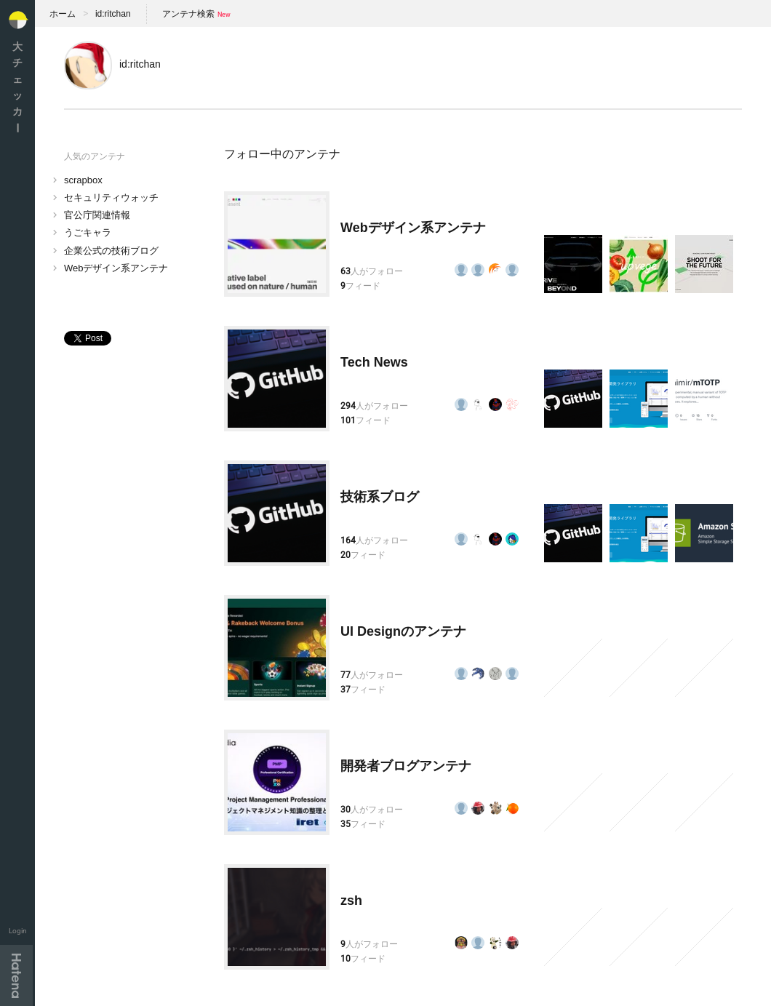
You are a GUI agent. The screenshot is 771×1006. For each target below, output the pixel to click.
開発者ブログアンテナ (405, 766)
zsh (351, 900)
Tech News (374, 362)
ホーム (62, 14)
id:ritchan (113, 14)
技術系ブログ (379, 497)
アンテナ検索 (188, 14)
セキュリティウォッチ (111, 197)
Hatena (16, 975)
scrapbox (83, 180)
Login (18, 931)
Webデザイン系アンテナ (116, 268)
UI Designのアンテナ (403, 631)
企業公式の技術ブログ (111, 250)
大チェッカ (17, 87)
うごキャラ (87, 232)
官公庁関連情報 (97, 214)
